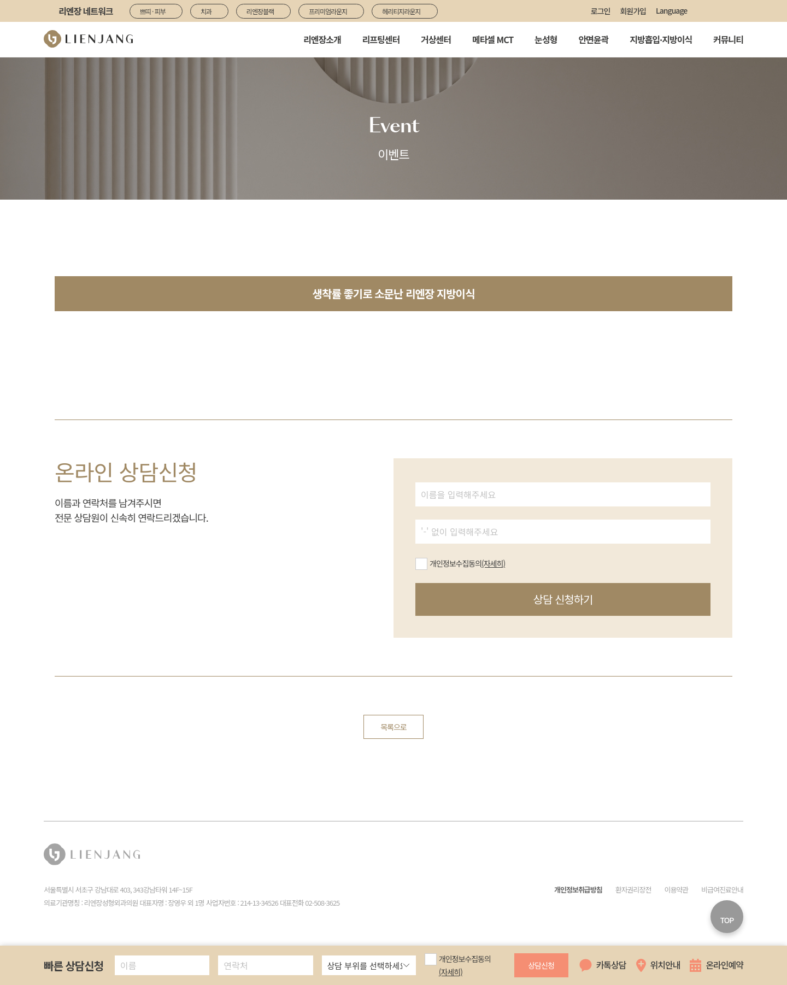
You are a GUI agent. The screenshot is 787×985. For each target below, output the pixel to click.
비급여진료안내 (722, 889)
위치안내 (665, 965)
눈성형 (546, 39)
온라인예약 (724, 965)
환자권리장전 (633, 889)
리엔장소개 (322, 39)
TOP (727, 919)
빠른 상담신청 (73, 966)
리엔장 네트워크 (85, 11)
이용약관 (676, 889)
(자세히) (450, 971)
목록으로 (393, 726)
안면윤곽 (593, 39)
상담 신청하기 (563, 599)
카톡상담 (611, 965)
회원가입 (633, 11)
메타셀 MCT (492, 39)
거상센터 (436, 39)
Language (671, 10)
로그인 (600, 11)
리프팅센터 (381, 39)
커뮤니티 (728, 39)
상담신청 (541, 965)
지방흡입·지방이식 (661, 39)
